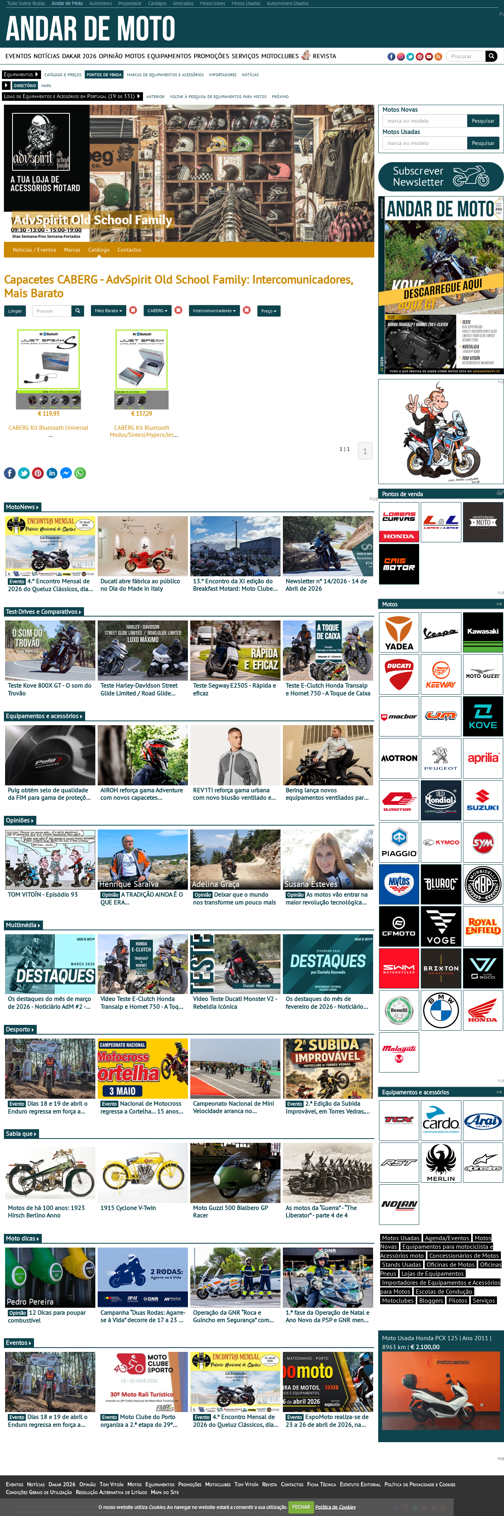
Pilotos (458, 1300)
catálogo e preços (63, 74)
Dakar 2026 (79, 56)
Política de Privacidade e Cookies (419, 1484)
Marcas (72, 249)
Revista (324, 56)
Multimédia (23, 925)
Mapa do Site (165, 1492)
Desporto (20, 1029)
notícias (250, 74)
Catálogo (99, 249)
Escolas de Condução (444, 1291)
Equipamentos (169, 56)
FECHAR (301, 1506)
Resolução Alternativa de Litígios (111, 1492)
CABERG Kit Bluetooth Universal (48, 427)
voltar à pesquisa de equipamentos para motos (218, 96)
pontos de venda (104, 74)
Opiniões (20, 820)
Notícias (47, 56)
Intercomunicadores (214, 310)
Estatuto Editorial (360, 1484)
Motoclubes (280, 56)
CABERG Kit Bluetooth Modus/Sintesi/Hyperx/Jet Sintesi (141, 434)
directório (25, 85)
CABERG (158, 310)
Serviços (245, 56)
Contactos (129, 249)
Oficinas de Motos (451, 1264)
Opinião (111, 56)
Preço (269, 311)
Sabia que (21, 1133)
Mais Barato (108, 310)
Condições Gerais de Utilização (39, 1492)
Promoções (211, 56)
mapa (46, 85)
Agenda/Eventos (447, 1238)
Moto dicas (23, 1238)
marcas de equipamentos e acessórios (165, 74)
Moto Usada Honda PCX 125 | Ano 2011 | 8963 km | (441, 1382)
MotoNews (22, 507)
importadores (222, 74)
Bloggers (431, 1300)
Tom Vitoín (111, 1484)
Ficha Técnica (321, 1484)
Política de (335, 1506)
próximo (280, 96)
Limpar (15, 311)
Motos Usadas (401, 1238)
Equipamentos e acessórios (44, 716)
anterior (155, 96)
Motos (135, 56)
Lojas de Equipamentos (433, 1273)
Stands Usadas (401, 1264)
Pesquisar (483, 120)
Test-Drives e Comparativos (44, 611)
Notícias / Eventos (34, 249)
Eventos (18, 56)
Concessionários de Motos (464, 1255)
